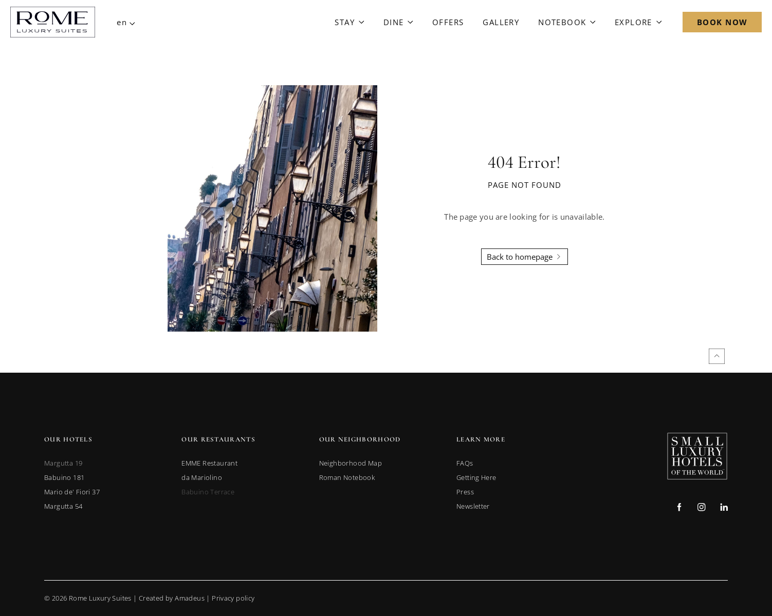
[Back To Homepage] (524, 256)
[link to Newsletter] (473, 506)
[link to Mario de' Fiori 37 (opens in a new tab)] (72, 492)
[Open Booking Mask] (722, 22)
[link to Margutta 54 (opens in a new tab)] (63, 506)
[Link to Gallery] (501, 22)
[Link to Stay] (349, 22)
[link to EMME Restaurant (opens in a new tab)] (209, 463)
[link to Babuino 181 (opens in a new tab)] (64, 477)
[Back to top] (717, 356)
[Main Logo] (52, 22)
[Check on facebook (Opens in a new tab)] (679, 508)
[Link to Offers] (448, 22)
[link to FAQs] (464, 463)
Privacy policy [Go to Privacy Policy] (233, 598)
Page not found (524, 185)
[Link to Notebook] (567, 22)
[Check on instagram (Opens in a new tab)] (701, 508)
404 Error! (524, 162)
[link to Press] (465, 492)
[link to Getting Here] (476, 477)
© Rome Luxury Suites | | (149, 598)
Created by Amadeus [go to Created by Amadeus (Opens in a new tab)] (172, 598)
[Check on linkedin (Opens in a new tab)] (724, 508)
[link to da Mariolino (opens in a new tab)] (201, 477)
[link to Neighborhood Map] (350, 463)
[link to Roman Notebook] (347, 477)
